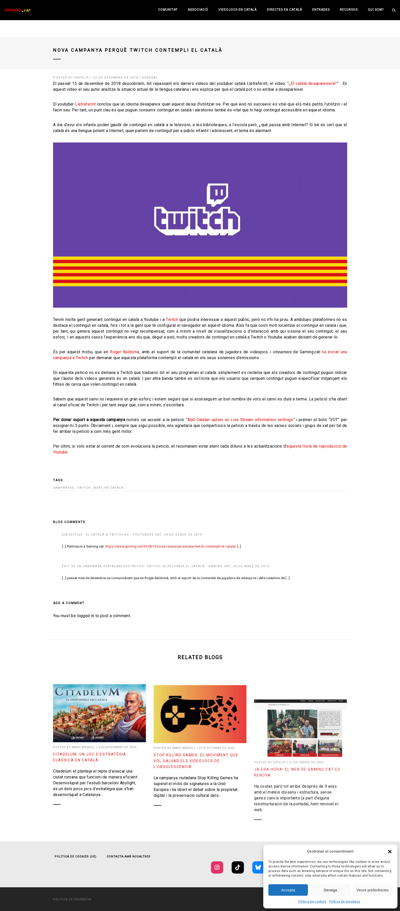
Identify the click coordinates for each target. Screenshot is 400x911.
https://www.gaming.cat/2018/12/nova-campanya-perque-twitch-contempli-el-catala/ (170, 546)
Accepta (288, 890)
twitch (84, 487)
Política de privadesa (344, 901)
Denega (330, 890)
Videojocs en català (237, 9)
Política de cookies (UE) (75, 856)
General (150, 77)
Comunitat (168, 9)
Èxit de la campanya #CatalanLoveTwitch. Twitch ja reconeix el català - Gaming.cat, (147, 566)
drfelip (81, 77)
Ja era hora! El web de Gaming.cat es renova (297, 830)
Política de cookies (312, 901)
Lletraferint (85, 104)
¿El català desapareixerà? (313, 83)
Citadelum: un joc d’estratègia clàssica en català (89, 761)
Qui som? (376, 9)
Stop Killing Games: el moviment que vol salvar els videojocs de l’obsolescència (196, 803)
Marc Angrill (83, 751)
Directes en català (284, 9)
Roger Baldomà (124, 351)
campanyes (63, 487)
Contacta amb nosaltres (129, 856)
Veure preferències (372, 890)
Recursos (349, 9)
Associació (198, 9)
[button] (389, 851)
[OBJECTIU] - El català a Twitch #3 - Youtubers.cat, (113, 534)
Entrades (321, 9)
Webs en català (108, 487)
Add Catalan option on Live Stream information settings (240, 419)
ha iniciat (330, 351)
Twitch (172, 319)
